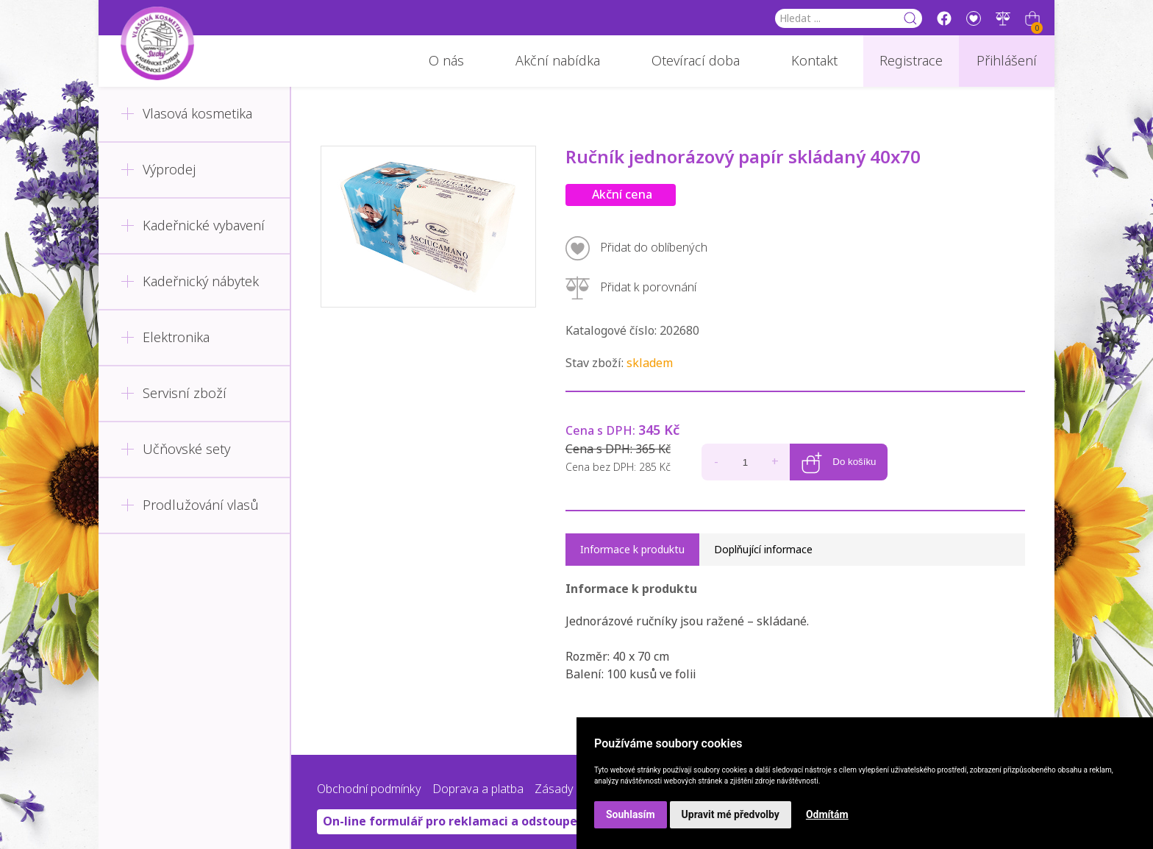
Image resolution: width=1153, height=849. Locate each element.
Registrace (911, 61)
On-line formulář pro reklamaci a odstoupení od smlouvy (490, 817)
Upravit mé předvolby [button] (730, 814)
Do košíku (839, 441)
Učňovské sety (175, 449)
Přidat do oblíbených (636, 248)
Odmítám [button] (827, 814)
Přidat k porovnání (630, 288)
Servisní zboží (173, 393)
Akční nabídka (557, 61)
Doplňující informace (763, 546)
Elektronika (165, 337)
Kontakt (814, 61)
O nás (446, 61)
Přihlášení (1007, 61)
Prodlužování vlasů (190, 505)
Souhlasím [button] (630, 814)
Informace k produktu (632, 546)
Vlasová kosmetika (186, 114)
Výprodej (158, 170)
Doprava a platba (478, 785)
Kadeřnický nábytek (190, 281)
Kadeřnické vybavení (193, 225)
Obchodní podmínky (369, 785)
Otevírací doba (696, 61)
